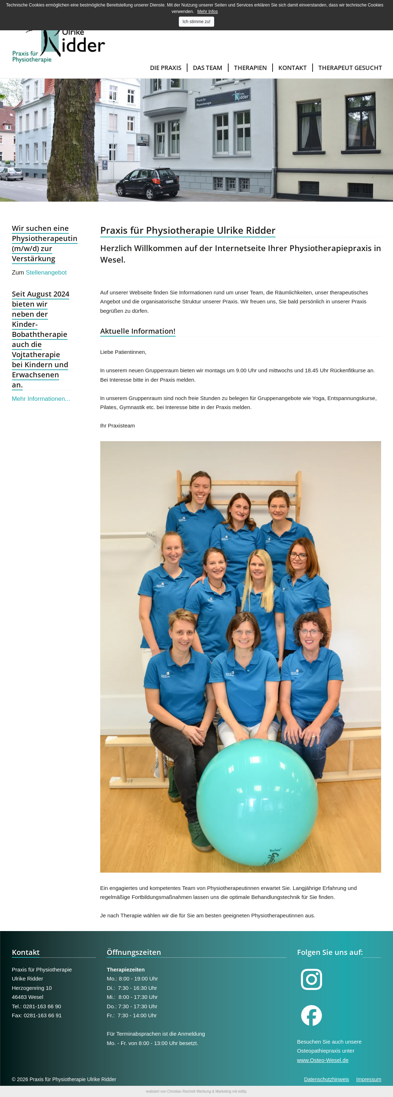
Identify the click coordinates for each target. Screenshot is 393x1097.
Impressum (368, 1079)
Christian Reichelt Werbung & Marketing (199, 1091)
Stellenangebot (46, 272)
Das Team (207, 67)
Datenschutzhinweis (326, 1079)
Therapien (250, 67)
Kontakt (292, 67)
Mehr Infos (207, 11)
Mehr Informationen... (41, 398)
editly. (242, 1091)
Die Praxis (165, 67)
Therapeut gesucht (350, 67)
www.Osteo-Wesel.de (323, 1060)
